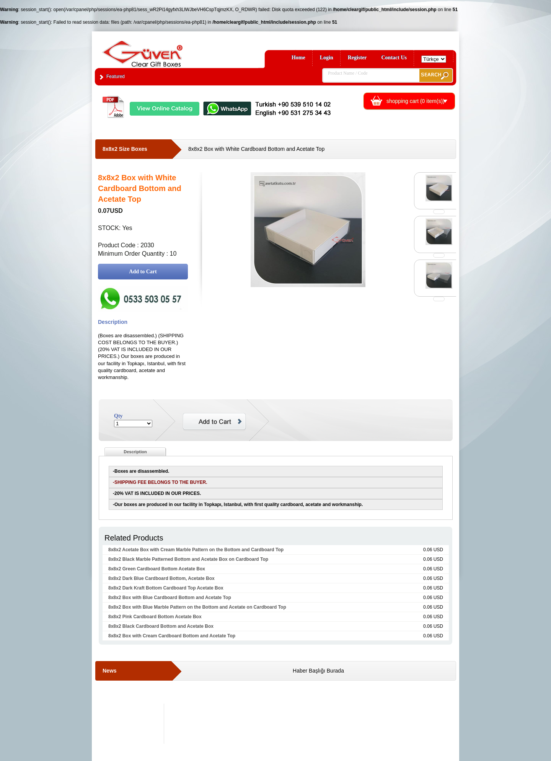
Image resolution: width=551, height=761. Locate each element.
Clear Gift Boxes (159, 50)
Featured (115, 76)
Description (135, 451)
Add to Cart (142, 271)
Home (298, 57)
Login (326, 57)
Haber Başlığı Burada (318, 671)
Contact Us (394, 57)
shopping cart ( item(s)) (415, 101)
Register (357, 57)
